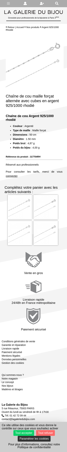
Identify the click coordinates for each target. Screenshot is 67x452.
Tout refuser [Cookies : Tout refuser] (45, 432)
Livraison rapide (10, 348)
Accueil (20, 27)
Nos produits (32, 27)
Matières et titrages (12, 389)
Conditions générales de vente (18, 341)
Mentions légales (11, 355)
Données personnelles (14, 359)
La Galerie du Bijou (15, 404)
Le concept (8, 382)
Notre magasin (10, 378)
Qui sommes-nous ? (13, 375)
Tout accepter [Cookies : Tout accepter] (23, 432)
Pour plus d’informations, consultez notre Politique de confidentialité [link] (34, 446)
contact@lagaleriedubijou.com (18, 419)
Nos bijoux (7, 385)
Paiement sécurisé (12, 352)
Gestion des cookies (13, 362)
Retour (10, 27)
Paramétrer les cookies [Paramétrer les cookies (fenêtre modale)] (34, 438)
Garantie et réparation (14, 345)
